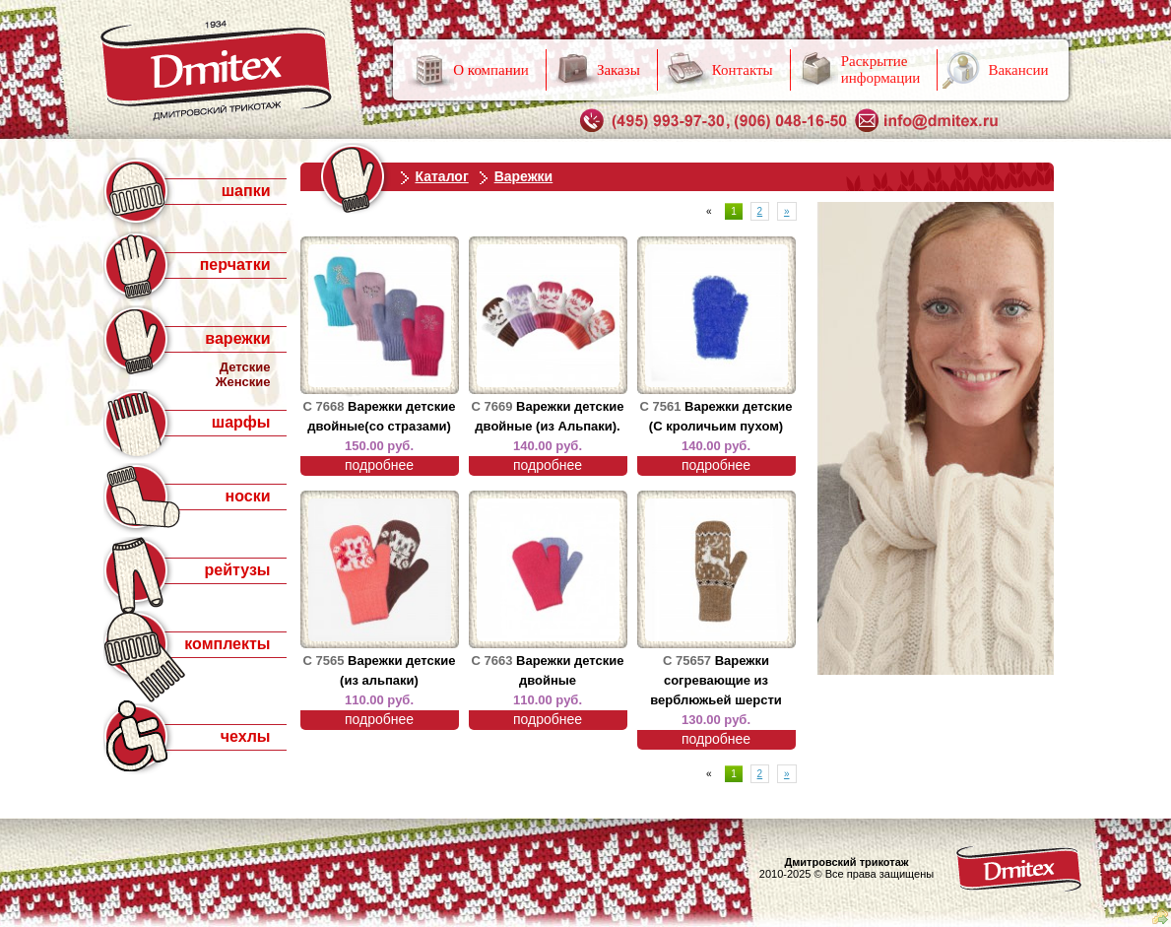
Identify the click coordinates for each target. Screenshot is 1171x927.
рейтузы (237, 570)
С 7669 (492, 406)
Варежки (523, 176)
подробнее (379, 465)
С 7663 (492, 660)
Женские (243, 381)
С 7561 (661, 406)
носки (248, 496)
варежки (237, 338)
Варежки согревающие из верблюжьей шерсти (716, 680)
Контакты (742, 70)
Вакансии (1018, 70)
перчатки (235, 264)
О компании (491, 70)
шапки (246, 190)
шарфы (241, 422)
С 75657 (687, 660)
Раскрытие (881, 69)
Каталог (442, 176)
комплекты (227, 643)
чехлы (246, 736)
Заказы (618, 70)
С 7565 (324, 660)
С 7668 (324, 406)
